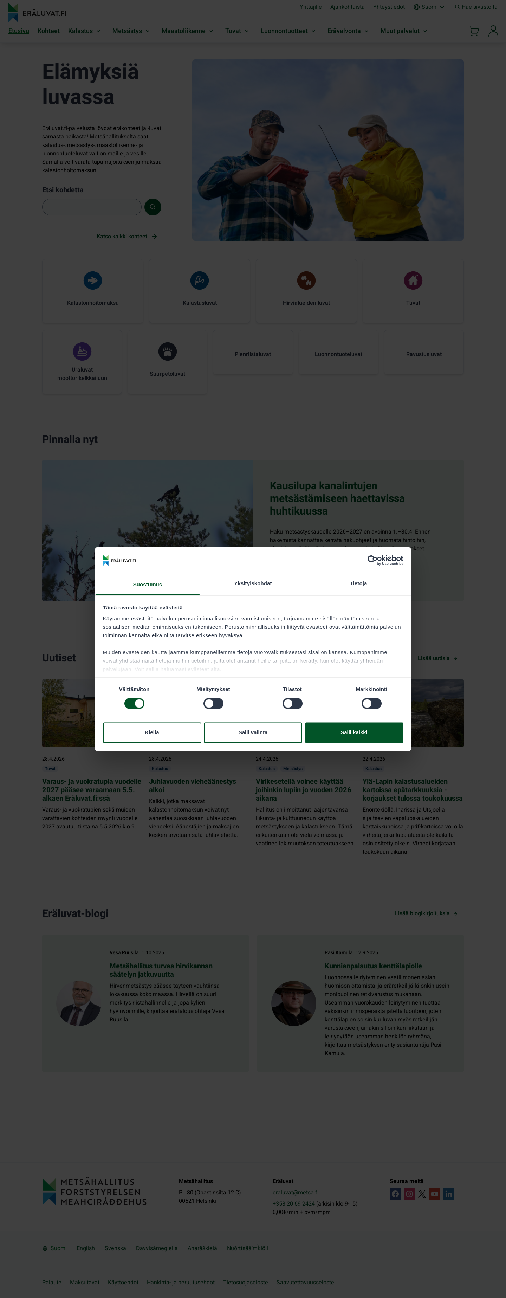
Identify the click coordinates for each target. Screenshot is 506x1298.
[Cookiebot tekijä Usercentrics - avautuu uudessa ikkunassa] (372, 560)
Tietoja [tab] (358, 584)
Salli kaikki (354, 733)
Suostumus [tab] (147, 585)
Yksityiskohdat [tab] (253, 584)
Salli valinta (253, 733)
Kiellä (152, 733)
